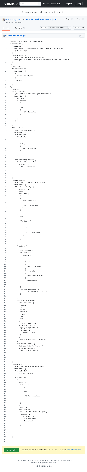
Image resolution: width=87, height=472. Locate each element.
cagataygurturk (14, 19)
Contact (56, 461)
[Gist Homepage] (11, 3)
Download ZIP (79, 28)
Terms (17, 461)
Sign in (69, 3)
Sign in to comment (74, 450)
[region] (43, 240)
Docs (51, 461)
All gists (46, 4)
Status (36, 461)
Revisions (18, 28)
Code (6, 28)
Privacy (23, 461)
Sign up (78, 3)
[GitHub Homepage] (36, 466)
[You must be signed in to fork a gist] (80, 19)
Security (30, 461)
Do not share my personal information (43, 463)
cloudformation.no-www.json (40, 19)
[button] (69, 28)
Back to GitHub (56, 4)
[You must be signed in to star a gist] (69, 19)
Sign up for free (11, 450)
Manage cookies (66, 461)
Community (44, 461)
